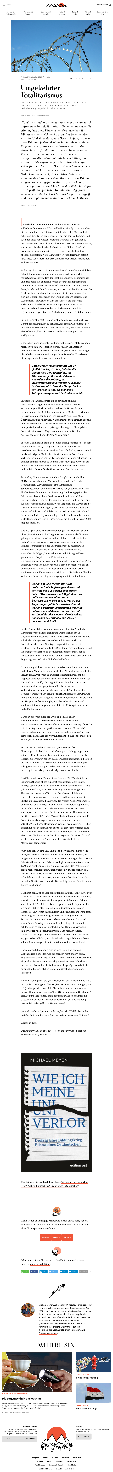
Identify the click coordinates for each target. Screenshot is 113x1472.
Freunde (40, 1461)
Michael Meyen (30, 205)
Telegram (35, 1457)
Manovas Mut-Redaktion (21, 1412)
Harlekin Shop (72, 1465)
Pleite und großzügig (87, 1377)
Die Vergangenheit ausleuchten (22, 1398)
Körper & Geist (88, 13)
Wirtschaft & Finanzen (28, 13)
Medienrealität (46, 1323)
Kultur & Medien (75, 13)
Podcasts (55, 1457)
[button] (25, 1271)
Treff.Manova (40, 1465)
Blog (55, 1329)
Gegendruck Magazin (56, 1465)
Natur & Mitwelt (62, 13)
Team (49, 1461)
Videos (45, 1457)
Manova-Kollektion (40, 1264)
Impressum (59, 1461)
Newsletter (77, 1457)
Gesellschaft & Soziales (46, 13)
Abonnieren (30, 1439)
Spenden (45, 1237)
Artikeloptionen (80, 78)
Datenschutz (71, 1461)
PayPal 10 (67, 1237)
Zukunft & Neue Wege (102, 13)
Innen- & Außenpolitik (10, 13)
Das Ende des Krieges (87, 1408)
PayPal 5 (56, 1237)
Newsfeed (65, 1457)
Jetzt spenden (83, 1436)
